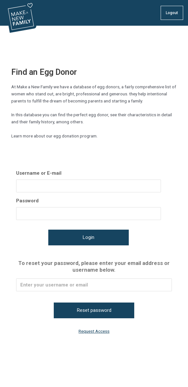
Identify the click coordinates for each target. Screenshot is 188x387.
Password (27, 201)
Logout (172, 13)
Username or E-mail (38, 173)
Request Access (94, 331)
